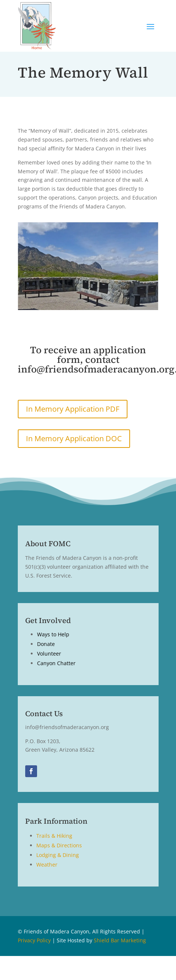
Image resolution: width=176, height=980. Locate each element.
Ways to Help (53, 634)
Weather (46, 864)
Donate (46, 643)
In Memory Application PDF (72, 409)
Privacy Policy (34, 940)
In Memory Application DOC (74, 438)
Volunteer (49, 653)
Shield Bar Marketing (120, 940)
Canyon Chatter (56, 663)
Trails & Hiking (54, 835)
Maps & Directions (59, 845)
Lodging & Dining (57, 854)
